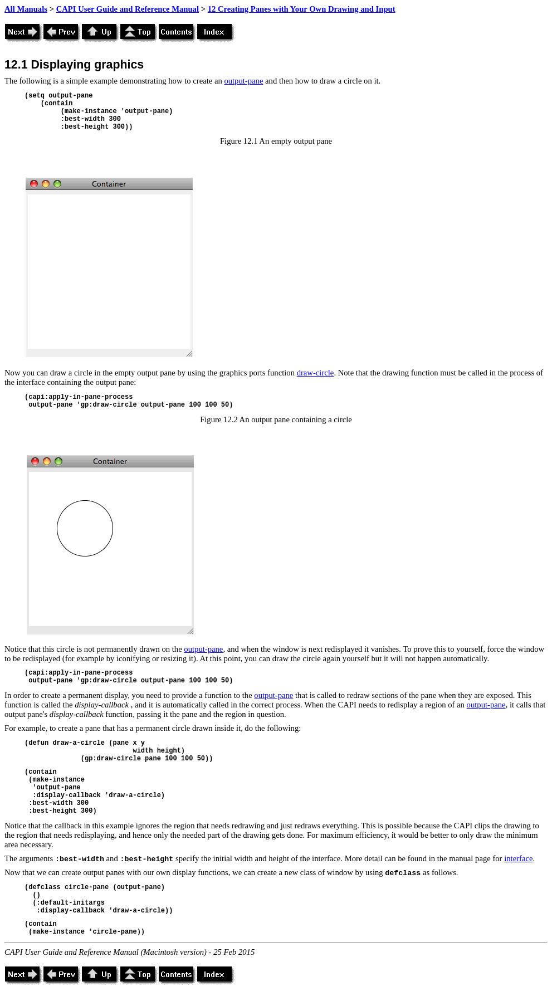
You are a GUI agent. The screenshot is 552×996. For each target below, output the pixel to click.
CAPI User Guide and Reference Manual (127, 8)
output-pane (243, 80)
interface (518, 858)
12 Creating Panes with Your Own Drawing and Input (301, 8)
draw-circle (315, 372)
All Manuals (25, 8)
